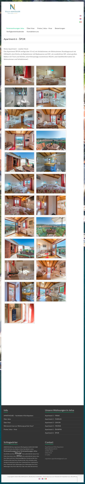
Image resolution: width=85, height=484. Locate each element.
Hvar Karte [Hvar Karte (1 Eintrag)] (10, 456)
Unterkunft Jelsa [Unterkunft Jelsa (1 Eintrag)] (11, 464)
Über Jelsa (7, 419)
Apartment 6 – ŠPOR (52, 433)
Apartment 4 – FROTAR (53, 426)
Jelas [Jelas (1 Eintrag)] (14, 456)
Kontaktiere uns (33, 31)
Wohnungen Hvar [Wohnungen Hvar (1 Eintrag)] (20, 464)
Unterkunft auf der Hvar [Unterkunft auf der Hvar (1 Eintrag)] (15, 462)
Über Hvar (31, 28)
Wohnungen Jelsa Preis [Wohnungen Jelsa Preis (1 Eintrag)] (10, 466)
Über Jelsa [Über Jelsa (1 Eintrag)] (25, 466)
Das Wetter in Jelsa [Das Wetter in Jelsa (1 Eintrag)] (28, 449)
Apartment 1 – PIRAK (52, 415)
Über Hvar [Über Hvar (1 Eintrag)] (19, 466)
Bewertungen (60, 28)
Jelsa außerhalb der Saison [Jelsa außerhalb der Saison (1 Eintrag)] (29, 456)
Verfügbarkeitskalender (15, 31)
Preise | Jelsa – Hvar (44, 28)
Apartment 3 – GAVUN (53, 422)
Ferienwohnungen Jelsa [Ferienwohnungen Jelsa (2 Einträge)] (29, 451)
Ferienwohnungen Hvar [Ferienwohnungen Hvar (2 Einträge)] (12, 451)
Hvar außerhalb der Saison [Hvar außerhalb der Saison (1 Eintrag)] (29, 454)
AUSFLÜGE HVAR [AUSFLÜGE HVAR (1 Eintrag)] (33, 447)
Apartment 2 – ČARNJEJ (53, 419)
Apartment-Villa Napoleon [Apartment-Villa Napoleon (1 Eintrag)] (21, 447)
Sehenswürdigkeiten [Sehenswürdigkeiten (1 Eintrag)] (20, 458)
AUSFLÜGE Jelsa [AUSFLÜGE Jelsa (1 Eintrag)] (8, 449)
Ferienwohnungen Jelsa (15, 28)
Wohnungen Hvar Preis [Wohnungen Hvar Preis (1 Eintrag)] (31, 464)
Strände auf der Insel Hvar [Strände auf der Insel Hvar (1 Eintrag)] (10, 460)
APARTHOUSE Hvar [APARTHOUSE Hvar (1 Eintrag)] (9, 447)
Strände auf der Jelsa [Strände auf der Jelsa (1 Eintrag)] (23, 460)
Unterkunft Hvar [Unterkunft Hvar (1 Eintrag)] (26, 462)
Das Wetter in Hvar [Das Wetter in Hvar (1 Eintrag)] (18, 449)
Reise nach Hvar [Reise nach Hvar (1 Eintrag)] (11, 458)
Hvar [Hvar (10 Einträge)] (18, 453)
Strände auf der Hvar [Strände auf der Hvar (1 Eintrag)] (32, 458)
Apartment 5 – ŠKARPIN (53, 429)
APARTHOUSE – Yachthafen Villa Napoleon (18, 415)
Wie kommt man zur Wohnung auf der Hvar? (19, 426)
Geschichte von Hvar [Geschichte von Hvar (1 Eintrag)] (9, 454)
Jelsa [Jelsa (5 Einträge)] (19, 455)
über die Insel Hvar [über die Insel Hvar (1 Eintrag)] (33, 466)
